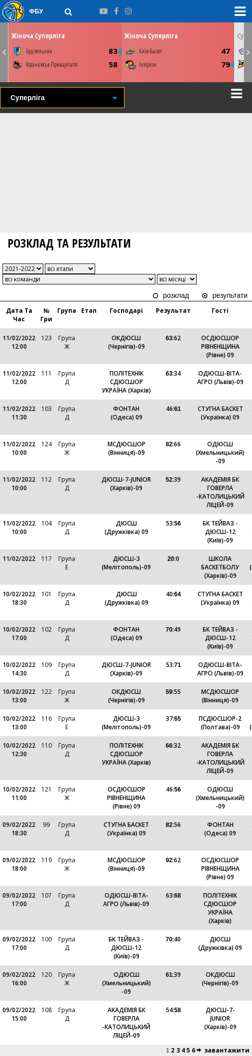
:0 (173, 558)
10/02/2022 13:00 (18, 695)
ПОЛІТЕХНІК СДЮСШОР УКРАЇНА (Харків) (126, 382)
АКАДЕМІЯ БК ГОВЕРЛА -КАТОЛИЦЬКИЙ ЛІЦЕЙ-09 (220, 492)
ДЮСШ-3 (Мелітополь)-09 (126, 562)
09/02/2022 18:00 (18, 864)
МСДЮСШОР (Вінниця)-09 (126, 448)
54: (173, 1010)
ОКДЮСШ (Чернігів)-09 (126, 342)
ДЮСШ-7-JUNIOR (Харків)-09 (126, 483)
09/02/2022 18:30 (18, 828)
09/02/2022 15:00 (18, 1014)
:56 (173, 824)
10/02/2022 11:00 (18, 793)
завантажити (227, 1050)
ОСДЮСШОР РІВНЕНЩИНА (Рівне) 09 (220, 346)
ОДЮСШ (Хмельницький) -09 (220, 452)
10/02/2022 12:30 (18, 749)
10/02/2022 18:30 (18, 598)
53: (173, 523)
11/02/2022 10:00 (18, 448)
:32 (173, 745)
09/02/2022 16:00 (18, 978)
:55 (173, 691)
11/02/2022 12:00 (18, 342)
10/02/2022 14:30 (18, 668)
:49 (173, 629)
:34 (173, 373)
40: (173, 594)
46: (173, 408)
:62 (173, 338)
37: (173, 718)
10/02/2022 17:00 (18, 633)
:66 (173, 444)
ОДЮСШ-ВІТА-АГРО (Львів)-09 (220, 377)
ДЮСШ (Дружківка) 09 (126, 527)
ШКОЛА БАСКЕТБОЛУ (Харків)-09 (220, 567)
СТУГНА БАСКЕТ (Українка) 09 (220, 412)
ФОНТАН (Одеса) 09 (126, 412)
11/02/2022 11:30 (18, 412)
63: (173, 895)
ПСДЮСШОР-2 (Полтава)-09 (220, 722)
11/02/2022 (18, 558)
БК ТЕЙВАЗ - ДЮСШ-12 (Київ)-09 (220, 531)
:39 (173, 479)
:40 (173, 939)
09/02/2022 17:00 (18, 899)
